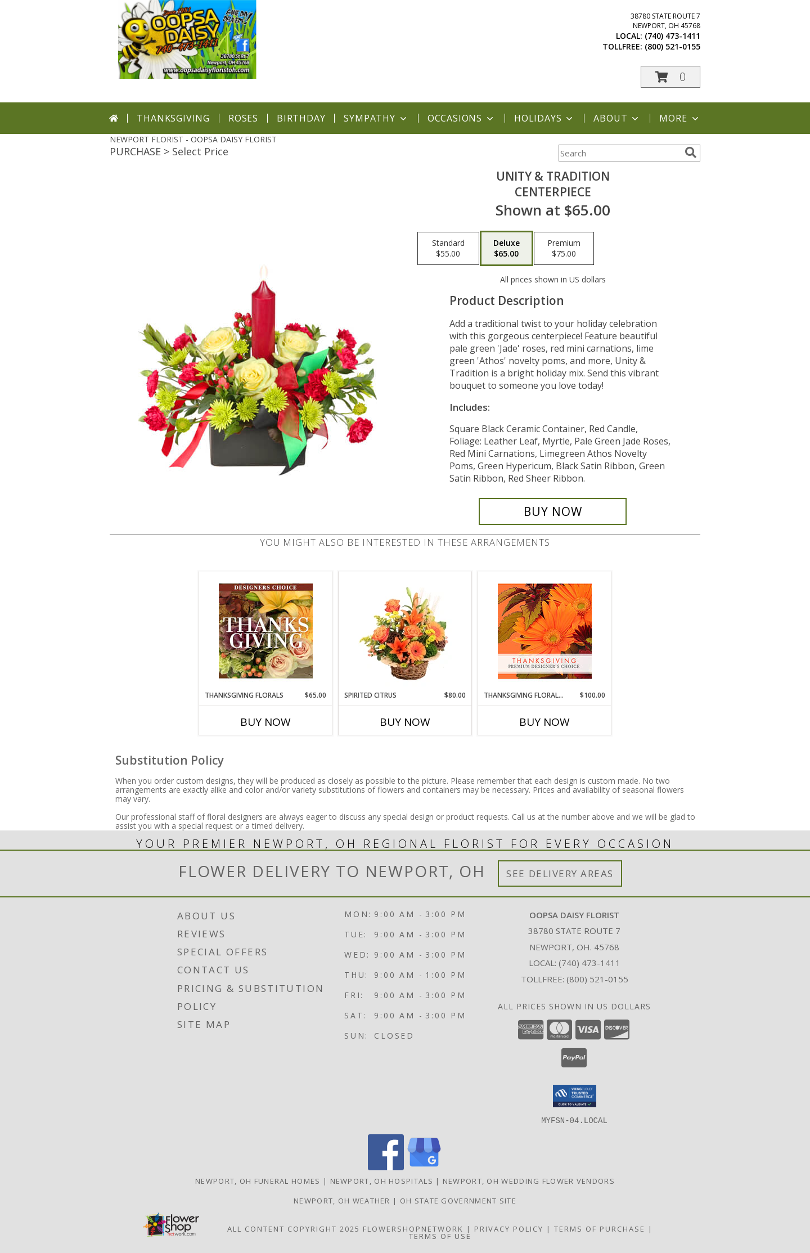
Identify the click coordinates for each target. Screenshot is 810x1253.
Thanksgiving (173, 118)
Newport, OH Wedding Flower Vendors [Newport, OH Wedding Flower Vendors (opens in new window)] (529, 1180)
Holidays (544, 118)
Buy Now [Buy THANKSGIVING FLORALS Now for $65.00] (265, 722)
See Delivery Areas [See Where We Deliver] (560, 873)
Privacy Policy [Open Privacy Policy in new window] (508, 1228)
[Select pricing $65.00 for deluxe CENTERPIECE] (507, 248)
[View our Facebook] (386, 1166)
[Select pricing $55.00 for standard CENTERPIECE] (448, 248)
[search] (691, 152)
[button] (670, 77)
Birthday (301, 118)
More (679, 118)
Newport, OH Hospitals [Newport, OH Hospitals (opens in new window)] (381, 1180)
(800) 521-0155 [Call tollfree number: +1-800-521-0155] (672, 46)
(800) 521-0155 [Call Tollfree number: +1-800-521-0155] (597, 979)
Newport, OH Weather (342, 1200)
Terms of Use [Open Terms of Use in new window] (440, 1235)
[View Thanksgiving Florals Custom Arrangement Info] (266, 631)
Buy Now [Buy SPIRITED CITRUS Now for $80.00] (405, 722)
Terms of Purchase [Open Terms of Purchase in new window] (599, 1228)
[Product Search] (619, 153)
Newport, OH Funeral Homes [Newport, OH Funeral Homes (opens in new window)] (258, 1180)
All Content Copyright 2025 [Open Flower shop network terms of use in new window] (293, 1228)
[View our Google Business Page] (424, 1166)
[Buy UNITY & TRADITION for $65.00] (553, 511)
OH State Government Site (458, 1200)
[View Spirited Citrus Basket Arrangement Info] (405, 631)
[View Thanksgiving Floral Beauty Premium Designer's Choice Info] (545, 631)
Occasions (462, 118)
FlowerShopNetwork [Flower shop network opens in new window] (413, 1228)
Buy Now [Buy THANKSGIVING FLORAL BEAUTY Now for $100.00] (544, 722)
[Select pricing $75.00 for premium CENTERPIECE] (563, 248)
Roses (243, 118)
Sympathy (376, 118)
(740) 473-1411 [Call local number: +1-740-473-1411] (672, 35)
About (617, 118)
